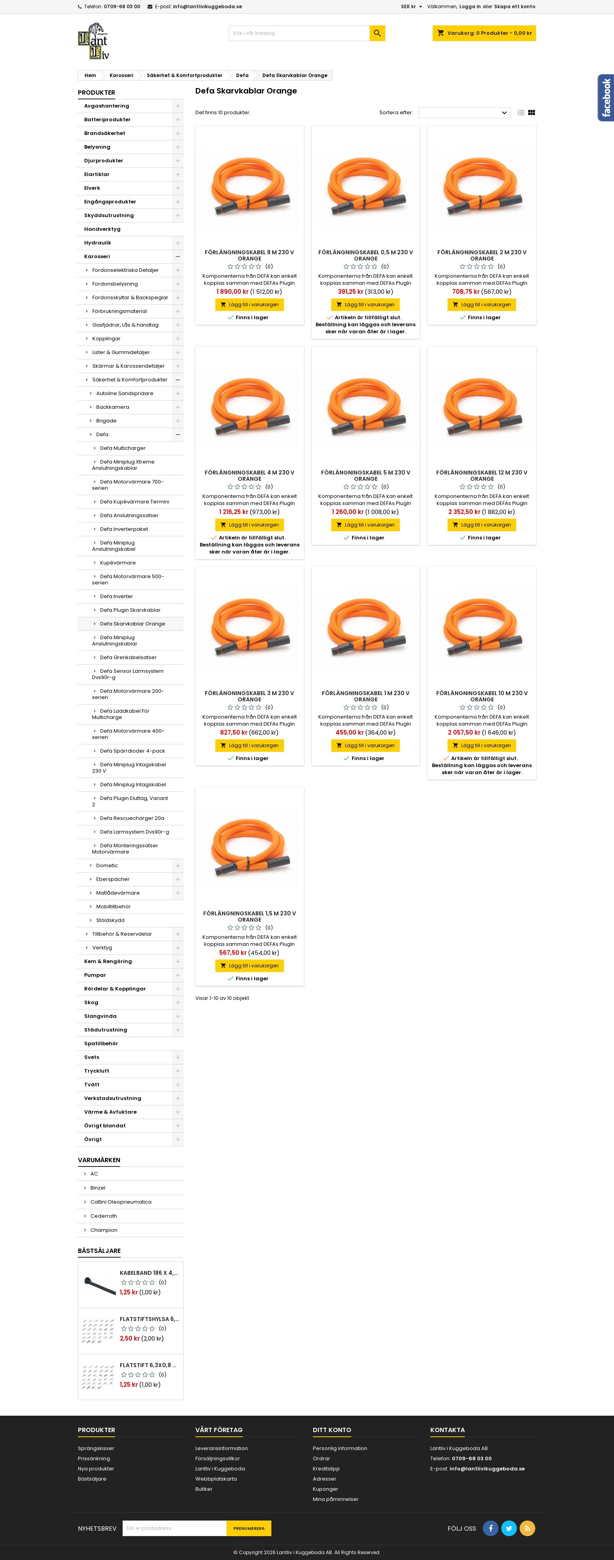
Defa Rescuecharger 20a (132, 818)
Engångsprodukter (110, 201)
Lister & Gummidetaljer (121, 352)
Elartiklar (97, 174)
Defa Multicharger (123, 448)
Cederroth (103, 1216)
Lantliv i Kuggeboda (220, 1468)
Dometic (107, 865)
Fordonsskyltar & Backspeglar (130, 297)
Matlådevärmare (118, 893)
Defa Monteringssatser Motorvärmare (125, 848)
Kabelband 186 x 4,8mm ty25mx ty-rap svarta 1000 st (150, 1273)
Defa (102, 434)
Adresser (324, 1479)
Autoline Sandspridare (125, 393)
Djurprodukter (103, 160)
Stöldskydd (110, 920)
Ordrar (321, 1458)
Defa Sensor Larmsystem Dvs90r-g (128, 674)
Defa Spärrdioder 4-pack (132, 751)
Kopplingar (106, 338)
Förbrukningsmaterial (119, 311)
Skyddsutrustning (109, 215)
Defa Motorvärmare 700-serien (128, 485)
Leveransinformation (221, 1448)
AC (93, 1173)
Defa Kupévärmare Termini (134, 501)
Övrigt (93, 1139)
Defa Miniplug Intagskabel (133, 784)
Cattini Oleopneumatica (120, 1202)
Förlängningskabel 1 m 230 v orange (366, 696)
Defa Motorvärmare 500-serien (128, 579)
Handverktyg (102, 229)
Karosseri (97, 256)
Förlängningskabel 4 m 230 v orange (249, 476)
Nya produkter (96, 1468)
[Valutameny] (412, 6)
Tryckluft (96, 1071)
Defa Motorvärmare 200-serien (128, 694)
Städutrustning (105, 1029)
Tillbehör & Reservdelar (122, 934)
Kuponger (325, 1489)
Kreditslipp (326, 1468)
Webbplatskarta (216, 1479)
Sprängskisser (96, 1448)
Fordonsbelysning (115, 284)
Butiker (204, 1489)
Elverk (92, 188)
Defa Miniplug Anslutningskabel (113, 546)
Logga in (470, 6)
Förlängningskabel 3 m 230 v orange (249, 696)
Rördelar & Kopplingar (115, 988)
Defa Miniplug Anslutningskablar (114, 640)
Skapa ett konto (514, 6)
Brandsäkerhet (104, 133)
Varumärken (99, 1160)
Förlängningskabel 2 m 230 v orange (482, 255)
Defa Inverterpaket (124, 529)
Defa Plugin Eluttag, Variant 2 (130, 801)
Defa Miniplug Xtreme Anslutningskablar (123, 465)
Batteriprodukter (107, 119)
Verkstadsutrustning (112, 1098)
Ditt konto (332, 1429)
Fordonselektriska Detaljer (125, 270)
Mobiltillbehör (113, 906)
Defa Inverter (116, 596)
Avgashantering (106, 106)
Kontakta (447, 1429)
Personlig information (340, 1448)
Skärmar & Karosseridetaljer (128, 366)
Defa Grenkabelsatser (128, 657)
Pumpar (95, 975)
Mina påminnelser (336, 1499)
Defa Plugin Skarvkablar (130, 610)
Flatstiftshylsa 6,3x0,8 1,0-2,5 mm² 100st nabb (150, 1319)
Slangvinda (100, 1016)
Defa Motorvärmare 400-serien (128, 734)
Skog (91, 1002)
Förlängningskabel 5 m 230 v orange (365, 476)
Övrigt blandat (105, 1125)
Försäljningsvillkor (217, 1458)
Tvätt (91, 1084)
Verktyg (102, 947)
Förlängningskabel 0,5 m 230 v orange (365, 255)
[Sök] (307, 33)
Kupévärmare (118, 562)
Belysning (97, 147)
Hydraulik (97, 242)
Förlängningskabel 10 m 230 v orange (482, 696)
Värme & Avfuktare (110, 1112)
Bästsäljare (99, 1250)
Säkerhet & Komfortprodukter (130, 379)
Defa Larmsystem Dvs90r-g (134, 832)
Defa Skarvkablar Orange (132, 623)
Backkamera (112, 407)
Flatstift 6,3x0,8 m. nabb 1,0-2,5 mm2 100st (150, 1365)
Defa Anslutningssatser (129, 515)
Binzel (97, 1188)
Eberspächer (113, 879)
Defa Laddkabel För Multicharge (121, 714)
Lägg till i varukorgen (249, 304)
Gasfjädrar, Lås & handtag (125, 325)
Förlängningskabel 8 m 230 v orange (249, 255)
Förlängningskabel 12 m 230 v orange (481, 476)
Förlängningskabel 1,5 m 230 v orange (249, 916)
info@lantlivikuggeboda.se (207, 6)
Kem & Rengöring (108, 961)
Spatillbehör (101, 1043)
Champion (103, 1230)
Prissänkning (94, 1458)
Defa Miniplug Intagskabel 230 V (129, 768)
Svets (91, 1057)
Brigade (106, 420)
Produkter (96, 92)
